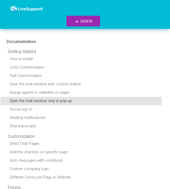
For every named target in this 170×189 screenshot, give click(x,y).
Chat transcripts (23, 126)
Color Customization (27, 67)
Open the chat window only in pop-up (41, 101)
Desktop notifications (27, 118)
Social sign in (21, 109)
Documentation (21, 41)
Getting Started (22, 51)
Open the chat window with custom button (45, 84)
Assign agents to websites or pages (40, 92)
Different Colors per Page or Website (40, 177)
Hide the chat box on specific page (39, 152)
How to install (21, 59)
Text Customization (26, 76)
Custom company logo (29, 169)
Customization (21, 136)
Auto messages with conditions (36, 160)
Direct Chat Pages (24, 143)
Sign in (83, 21)
